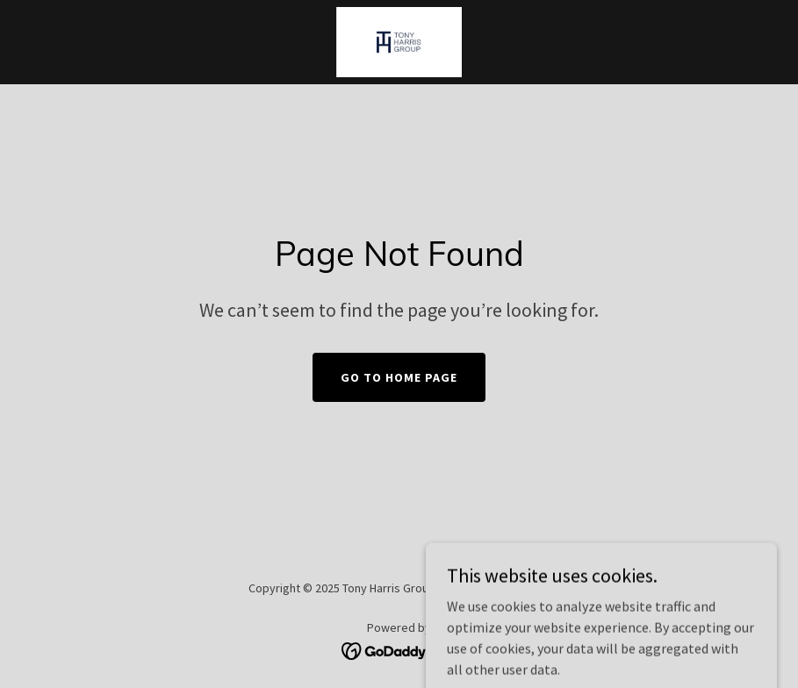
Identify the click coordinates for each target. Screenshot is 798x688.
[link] (398, 42)
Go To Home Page (399, 377)
